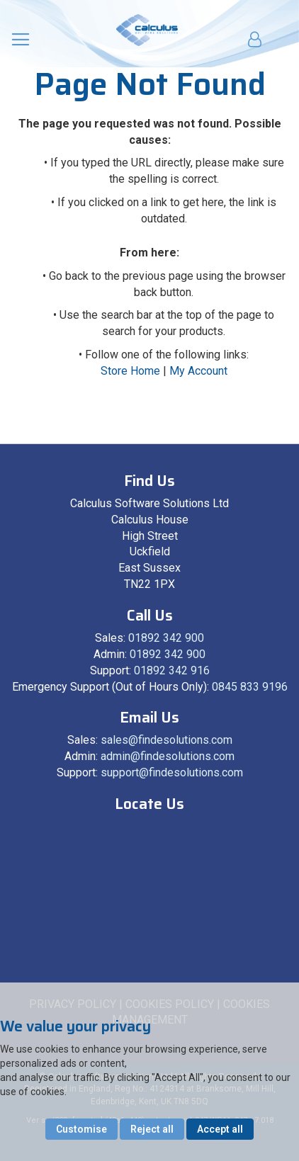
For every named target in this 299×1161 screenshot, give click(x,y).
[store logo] (147, 30)
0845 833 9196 (250, 686)
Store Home (130, 371)
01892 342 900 (166, 638)
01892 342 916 (172, 670)
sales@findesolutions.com (166, 740)
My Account (198, 371)
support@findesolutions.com (172, 772)
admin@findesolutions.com (168, 756)
